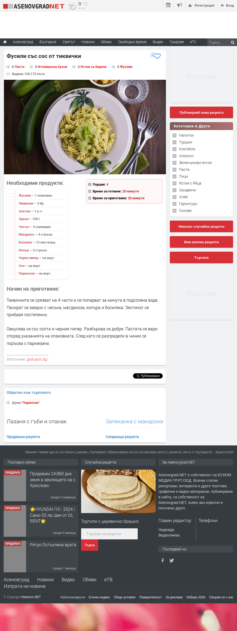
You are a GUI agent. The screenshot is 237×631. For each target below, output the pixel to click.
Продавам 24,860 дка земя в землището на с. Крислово (53, 479)
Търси (90, 545)
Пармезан (27, 273)
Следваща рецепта (122, 436)
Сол (22, 265)
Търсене (201, 258)
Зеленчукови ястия (195, 162)
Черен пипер (29, 257)
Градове (177, 41)
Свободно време (132, 41)
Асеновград (16, 579)
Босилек (26, 242)
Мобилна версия (72, 597)
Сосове (185, 210)
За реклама (174, 597)
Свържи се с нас (221, 597)
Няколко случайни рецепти (201, 226)
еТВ (108, 579)
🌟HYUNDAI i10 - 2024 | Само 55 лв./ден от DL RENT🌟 (52, 515)
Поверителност (150, 597)
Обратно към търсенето (29, 392)
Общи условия (124, 597)
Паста (19, 66)
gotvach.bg (37, 359)
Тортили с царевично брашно (110, 521)
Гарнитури (188, 203)
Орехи (24, 218)
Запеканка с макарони (134, 421)
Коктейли (187, 148)
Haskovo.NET (31, 597)
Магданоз (27, 234)
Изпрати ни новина (25, 586)
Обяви (89, 579)
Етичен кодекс (99, 597)
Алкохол (186, 155)
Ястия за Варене (94, 66)
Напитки (186, 135)
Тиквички (26, 203)
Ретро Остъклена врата (53, 544)
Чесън (24, 226)
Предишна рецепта (23, 436)
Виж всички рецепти (201, 242)
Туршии (185, 142)
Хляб (183, 196)
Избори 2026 (196, 597)
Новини (88, 41)
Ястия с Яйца (190, 183)
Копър (24, 250)
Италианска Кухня (52, 66)
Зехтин (25, 211)
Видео (68, 579)
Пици (183, 176)
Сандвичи (187, 189)
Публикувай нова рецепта (201, 113)
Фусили (126, 66)
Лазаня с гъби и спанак (37, 421)
